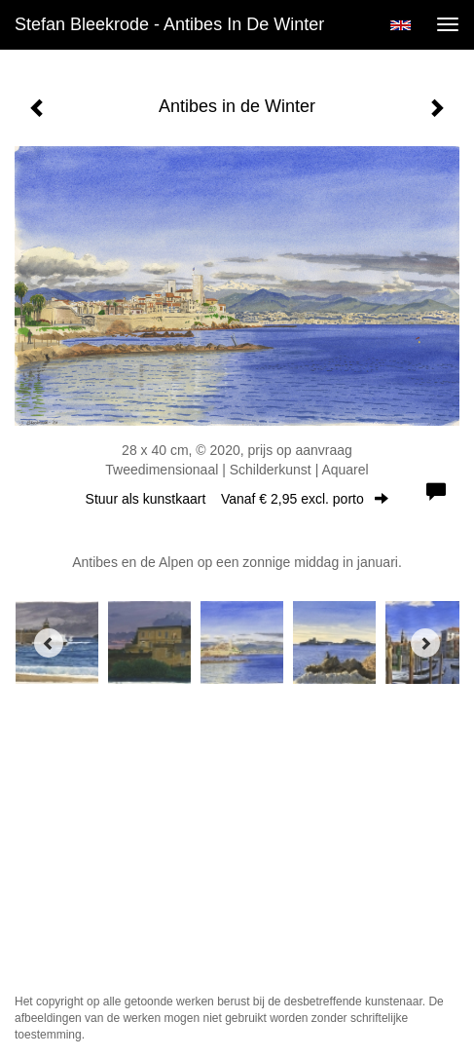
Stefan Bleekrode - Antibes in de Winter (169, 24)
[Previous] (48, 643)
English (400, 25)
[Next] (425, 643)
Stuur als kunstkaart (237, 499)
